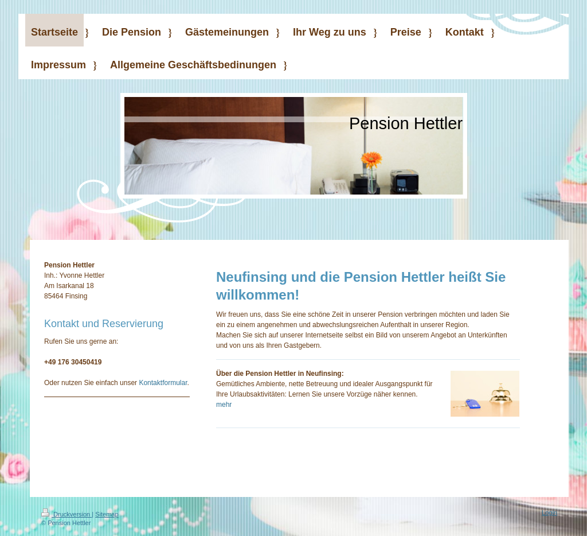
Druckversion (66, 514)
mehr (224, 405)
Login (549, 512)
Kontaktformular (163, 383)
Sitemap (106, 514)
